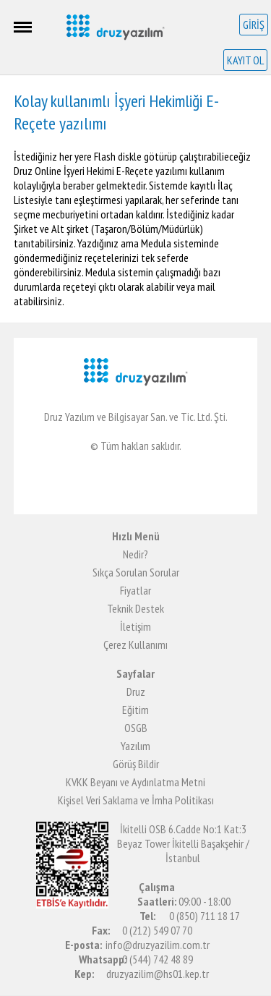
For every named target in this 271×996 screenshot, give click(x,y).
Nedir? (135, 554)
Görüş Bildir (136, 764)
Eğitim (135, 709)
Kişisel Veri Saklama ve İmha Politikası (136, 800)
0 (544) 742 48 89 (157, 959)
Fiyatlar (135, 590)
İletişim (135, 626)
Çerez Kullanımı (135, 644)
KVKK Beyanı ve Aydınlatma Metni (135, 782)
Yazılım (135, 746)
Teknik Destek (135, 608)
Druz (135, 691)
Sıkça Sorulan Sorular (136, 572)
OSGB (135, 727)
